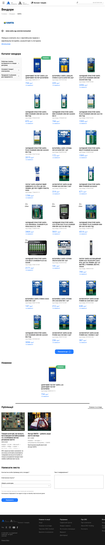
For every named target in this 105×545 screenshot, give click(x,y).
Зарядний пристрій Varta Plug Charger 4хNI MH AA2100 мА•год (90, 114)
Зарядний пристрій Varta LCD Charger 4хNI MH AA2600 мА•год (36, 335)
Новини (3, 444)
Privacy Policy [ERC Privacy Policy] (5, 540)
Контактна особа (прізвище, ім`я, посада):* (15, 472)
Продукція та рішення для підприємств (8, 76)
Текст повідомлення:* (61, 472)
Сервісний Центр (66, 522)
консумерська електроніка (36, 442)
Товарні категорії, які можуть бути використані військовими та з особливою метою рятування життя (12, 437)
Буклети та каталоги (46, 532)
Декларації (64, 535)
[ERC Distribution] (9, 521)
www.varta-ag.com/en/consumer (16, 31)
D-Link (9, 444)
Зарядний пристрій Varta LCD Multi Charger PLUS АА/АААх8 (36, 261)
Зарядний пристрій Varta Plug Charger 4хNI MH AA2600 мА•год (37, 150)
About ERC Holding (87, 526)
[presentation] (16, 507)
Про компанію (86, 522)
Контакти (84, 529)
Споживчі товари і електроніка (7, 70)
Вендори (12, 14)
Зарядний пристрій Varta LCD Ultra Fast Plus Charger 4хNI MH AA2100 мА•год (63, 224)
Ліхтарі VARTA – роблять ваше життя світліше (39, 435)
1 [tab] (52, 403)
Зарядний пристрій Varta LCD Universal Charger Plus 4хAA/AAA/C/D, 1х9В (36, 224)
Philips (9, 446)
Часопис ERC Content (46, 529)
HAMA (15, 446)
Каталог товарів (23, 522)
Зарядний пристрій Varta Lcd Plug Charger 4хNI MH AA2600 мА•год (89, 78)
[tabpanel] (52, 383)
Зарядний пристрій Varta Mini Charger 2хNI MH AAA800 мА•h (63, 114)
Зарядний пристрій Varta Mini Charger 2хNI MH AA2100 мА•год (36, 114)
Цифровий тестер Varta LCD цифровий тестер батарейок (52, 387)
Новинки (30, 440)
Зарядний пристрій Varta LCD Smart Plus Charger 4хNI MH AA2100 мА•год (90, 224)
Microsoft (16, 444)
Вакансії (63, 532)
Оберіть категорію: (7, 483)
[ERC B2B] (6, 528)
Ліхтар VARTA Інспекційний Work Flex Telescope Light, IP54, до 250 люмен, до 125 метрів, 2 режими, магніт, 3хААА (90, 262)
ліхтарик (37, 440)
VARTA (3, 446)
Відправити (10, 500)
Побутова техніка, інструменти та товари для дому (8, 63)
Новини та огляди (45, 526)
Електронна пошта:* (8, 478)
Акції (40, 522)
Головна (4, 14)
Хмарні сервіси (65, 526)
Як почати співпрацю (67, 529)
